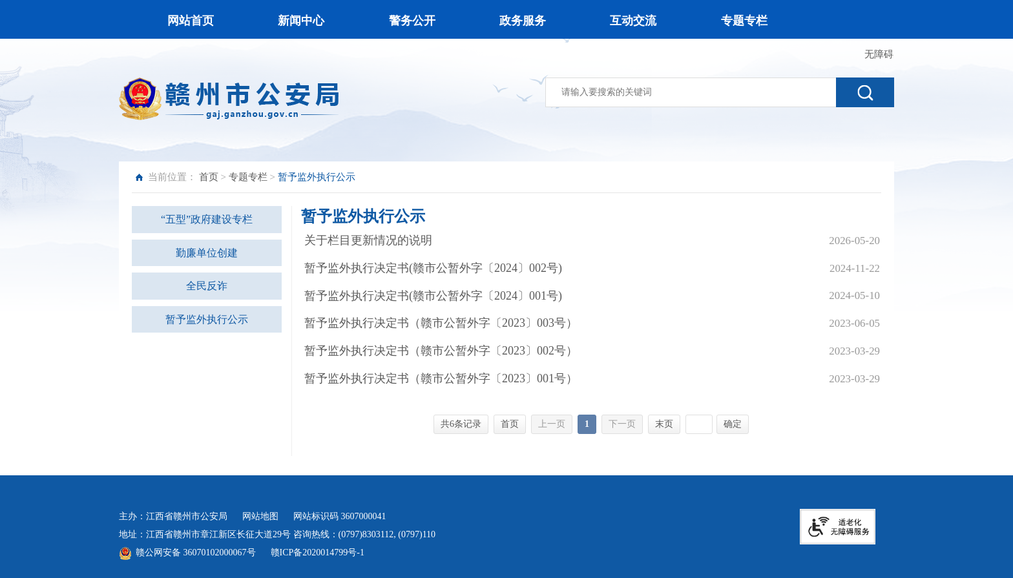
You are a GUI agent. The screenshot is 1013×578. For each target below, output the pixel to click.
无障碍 (878, 54)
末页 (664, 424)
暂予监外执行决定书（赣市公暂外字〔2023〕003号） (441, 322)
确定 (733, 424)
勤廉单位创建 (207, 252)
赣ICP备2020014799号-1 (317, 552)
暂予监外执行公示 (206, 319)
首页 (208, 177)
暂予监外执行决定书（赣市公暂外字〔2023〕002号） (441, 350)
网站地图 (260, 516)
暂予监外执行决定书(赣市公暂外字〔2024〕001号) (433, 295)
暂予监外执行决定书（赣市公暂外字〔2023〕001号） (441, 378)
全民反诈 (206, 285)
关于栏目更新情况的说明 (368, 240)
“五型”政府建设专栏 (207, 219)
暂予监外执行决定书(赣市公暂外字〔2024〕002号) (433, 268)
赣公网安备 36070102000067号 (196, 552)
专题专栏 (248, 177)
